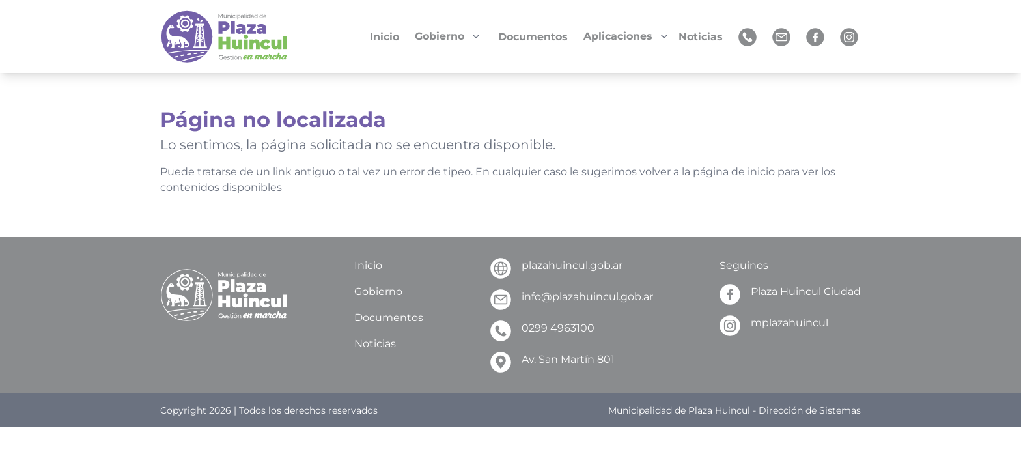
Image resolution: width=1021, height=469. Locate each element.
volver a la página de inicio (707, 171)
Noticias (375, 343)
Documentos (388, 317)
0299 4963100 (542, 330)
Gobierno (378, 291)
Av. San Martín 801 (552, 362)
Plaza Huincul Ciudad (790, 294)
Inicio (368, 265)
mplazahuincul (774, 325)
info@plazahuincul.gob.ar (571, 299)
